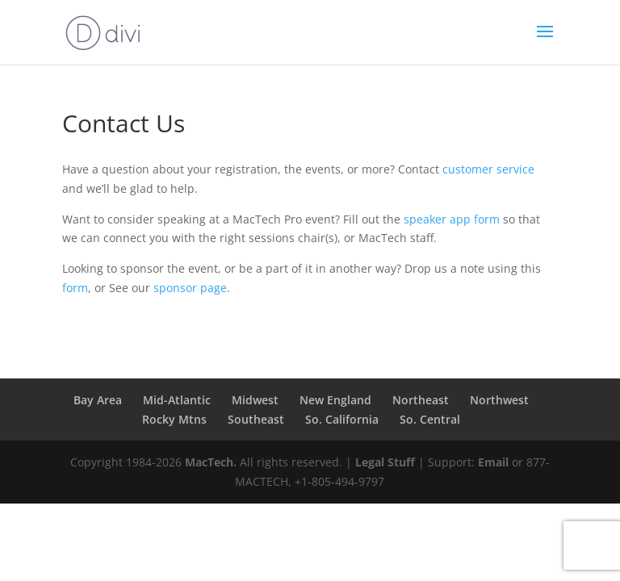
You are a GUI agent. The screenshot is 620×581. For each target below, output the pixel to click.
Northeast (420, 400)
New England (335, 400)
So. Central (430, 419)
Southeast (256, 419)
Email (493, 462)
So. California (342, 419)
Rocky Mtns (174, 419)
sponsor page (190, 287)
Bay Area (97, 400)
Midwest (255, 400)
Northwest (499, 400)
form (75, 287)
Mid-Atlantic (177, 400)
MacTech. (211, 462)
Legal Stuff (385, 462)
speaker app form (452, 219)
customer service (488, 169)
